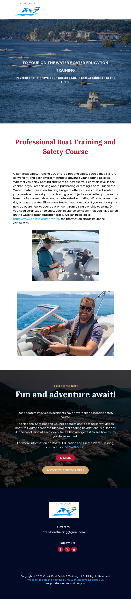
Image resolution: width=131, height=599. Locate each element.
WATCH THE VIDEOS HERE (65, 470)
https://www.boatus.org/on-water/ (36, 219)
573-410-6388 (74, 447)
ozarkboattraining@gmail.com (63, 532)
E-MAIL (65, 457)
